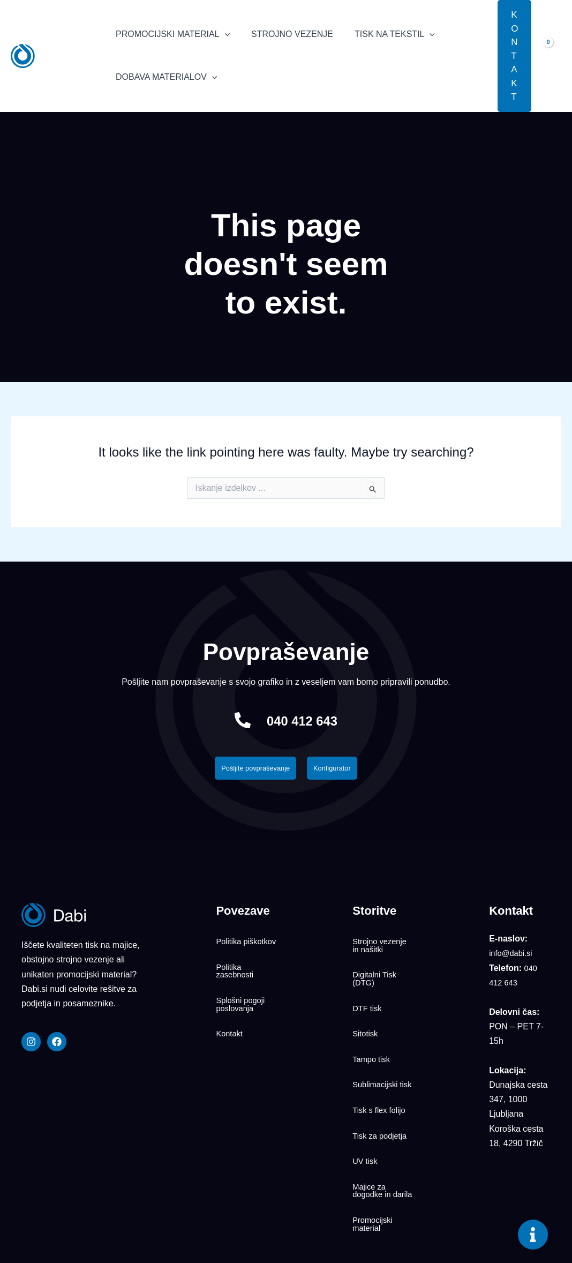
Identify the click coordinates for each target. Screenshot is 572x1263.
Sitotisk (366, 1011)
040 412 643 (302, 720)
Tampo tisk (372, 1029)
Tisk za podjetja (382, 1090)
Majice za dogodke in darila (373, 1134)
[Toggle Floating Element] (533, 1235)
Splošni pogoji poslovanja (242, 997)
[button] (481, 55)
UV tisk (366, 1108)
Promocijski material (374, 1165)
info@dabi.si (512, 956)
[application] (222, 34)
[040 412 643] (233, 720)
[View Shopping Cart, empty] (551, 55)
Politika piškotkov (234, 945)
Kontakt (230, 1019)
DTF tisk (368, 993)
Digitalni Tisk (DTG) (376, 971)
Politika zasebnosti (236, 971)
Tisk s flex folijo (381, 1072)
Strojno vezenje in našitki (381, 945)
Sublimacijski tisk (377, 1050)
